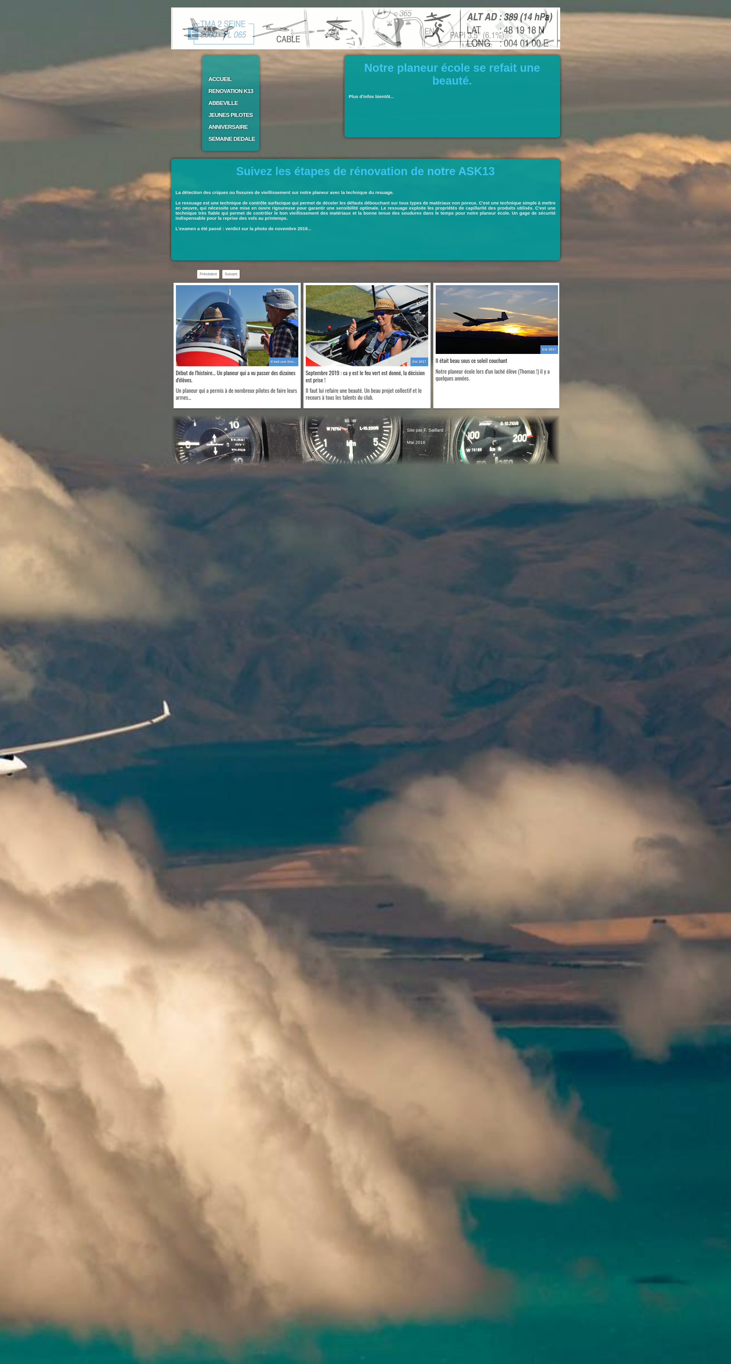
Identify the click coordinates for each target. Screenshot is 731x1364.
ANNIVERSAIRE (228, 127)
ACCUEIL (220, 79)
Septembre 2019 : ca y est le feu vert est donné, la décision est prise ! (365, 376)
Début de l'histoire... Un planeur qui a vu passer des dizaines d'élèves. (236, 376)
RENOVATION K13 (231, 91)
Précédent (208, 274)
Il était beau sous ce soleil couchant (471, 360)
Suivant (231, 274)
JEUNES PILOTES (231, 115)
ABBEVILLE (223, 103)
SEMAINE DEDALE (232, 139)
